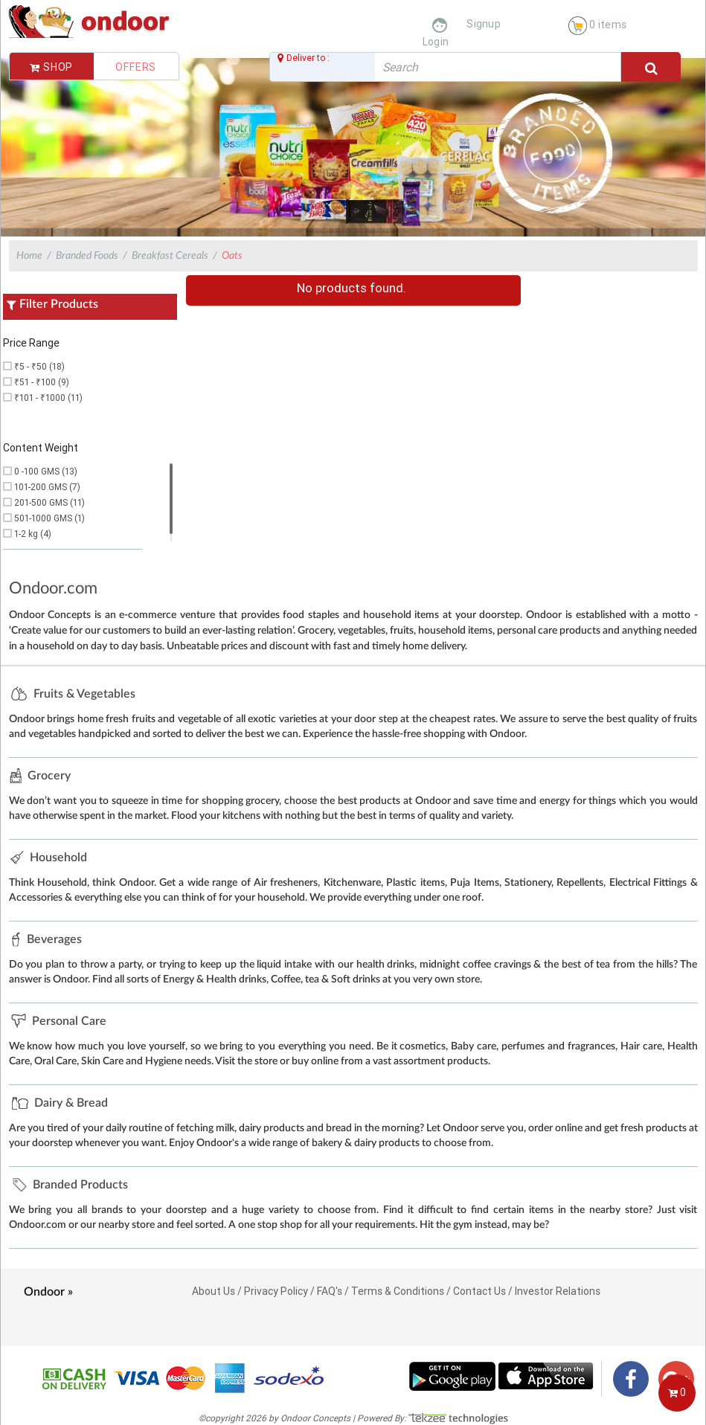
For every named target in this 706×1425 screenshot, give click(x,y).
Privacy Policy (276, 1291)
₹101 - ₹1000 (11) (48, 397)
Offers (135, 67)
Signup (483, 23)
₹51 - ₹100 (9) (41, 381)
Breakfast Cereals (170, 256)
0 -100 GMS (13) (45, 471)
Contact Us (479, 1291)
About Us (213, 1291)
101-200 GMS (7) (47, 486)
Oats (232, 256)
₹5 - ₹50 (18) (39, 366)
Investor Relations (557, 1291)
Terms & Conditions (397, 1291)
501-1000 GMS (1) (49, 518)
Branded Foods (87, 256)
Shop (51, 67)
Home (29, 256)
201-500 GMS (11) (49, 502)
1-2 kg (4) (32, 533)
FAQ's (329, 1291)
